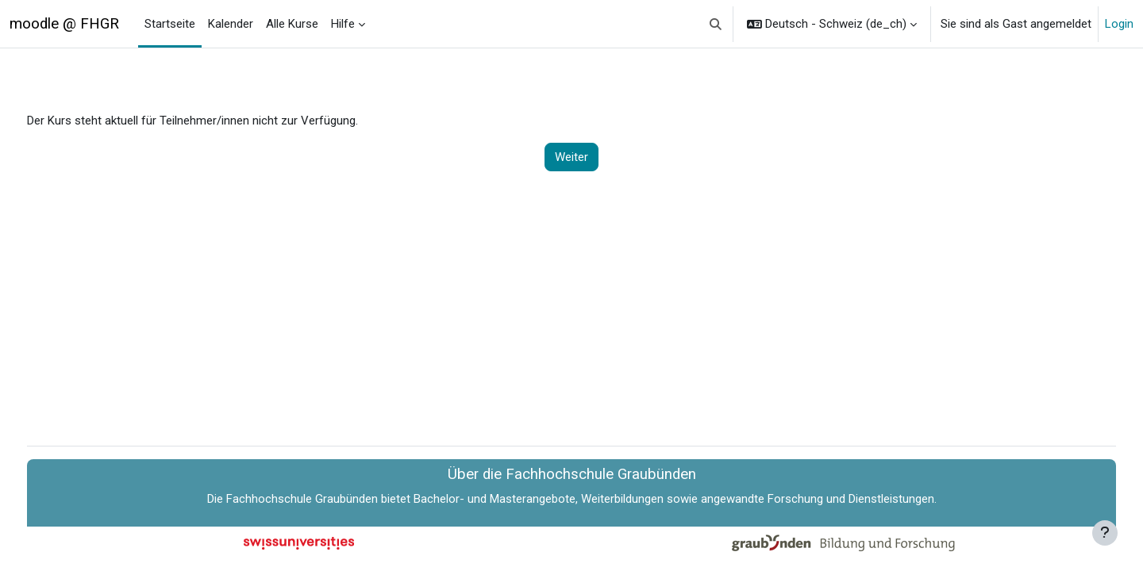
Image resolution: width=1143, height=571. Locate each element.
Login (1119, 24)
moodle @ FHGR (64, 24)
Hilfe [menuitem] (343, 24)
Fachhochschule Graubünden (302, 499)
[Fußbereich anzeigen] (1105, 533)
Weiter (571, 157)
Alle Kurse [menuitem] (292, 24)
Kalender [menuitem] (230, 24)
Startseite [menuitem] (169, 24)
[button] (716, 24)
